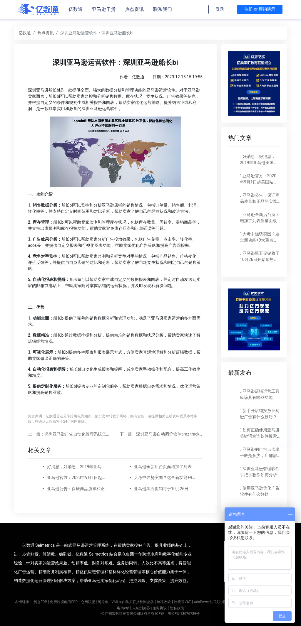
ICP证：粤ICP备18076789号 (177, 614)
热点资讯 (134, 9)
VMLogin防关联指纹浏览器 (132, 602)
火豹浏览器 (141, 608)
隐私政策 (177, 608)
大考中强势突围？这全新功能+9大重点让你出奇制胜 (164, 477)
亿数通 (75, 9)
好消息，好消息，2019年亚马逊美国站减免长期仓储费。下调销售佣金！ (77, 466)
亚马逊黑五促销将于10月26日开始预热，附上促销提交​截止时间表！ (164, 488)
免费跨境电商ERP (64, 602)
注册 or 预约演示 (260, 9)
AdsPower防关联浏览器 (212, 602)
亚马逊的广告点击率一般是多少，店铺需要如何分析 (260, 455)
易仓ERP (40, 602)
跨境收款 (164, 602)
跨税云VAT (182, 602)
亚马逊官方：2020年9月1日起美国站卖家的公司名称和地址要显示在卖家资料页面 (77, 477)
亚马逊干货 (104, 9)
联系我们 (162, 9)
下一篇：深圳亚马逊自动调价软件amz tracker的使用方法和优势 (178, 434)
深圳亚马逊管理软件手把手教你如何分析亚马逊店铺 (260, 474)
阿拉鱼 (103, 602)
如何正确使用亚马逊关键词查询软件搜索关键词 (260, 436)
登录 (220, 9)
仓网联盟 (88, 602)
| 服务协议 (159, 608)
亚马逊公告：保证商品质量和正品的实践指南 (77, 488)
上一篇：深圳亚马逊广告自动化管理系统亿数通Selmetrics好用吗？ (89, 434)
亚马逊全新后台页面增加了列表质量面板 (164, 466)
